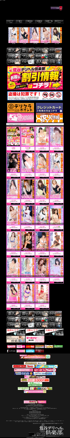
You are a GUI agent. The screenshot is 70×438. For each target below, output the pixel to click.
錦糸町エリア (23, 421)
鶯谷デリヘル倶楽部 (34, 437)
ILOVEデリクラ (48, 421)
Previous (7, 36)
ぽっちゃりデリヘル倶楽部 (34, 421)
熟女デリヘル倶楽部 (28, 421)
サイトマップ (43, 421)
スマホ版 (40, 421)
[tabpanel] (13, 36)
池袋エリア (19, 421)
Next (62, 36)
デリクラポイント (52, 421)
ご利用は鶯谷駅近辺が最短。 (42, 418)
